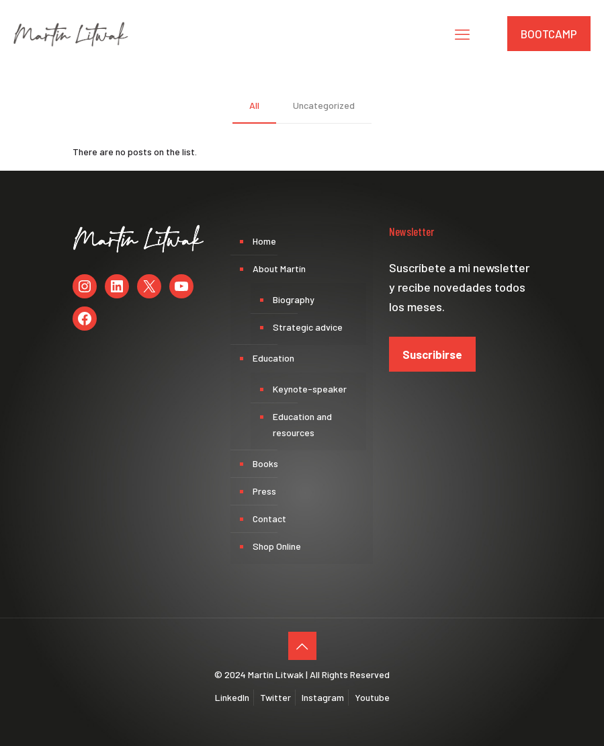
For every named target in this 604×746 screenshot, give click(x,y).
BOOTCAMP (549, 33)
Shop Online (277, 546)
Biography (293, 299)
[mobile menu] (462, 33)
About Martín (279, 268)
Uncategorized (324, 105)
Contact (269, 518)
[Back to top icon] (302, 646)
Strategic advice (308, 327)
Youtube (372, 697)
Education (273, 358)
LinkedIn (232, 697)
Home (264, 241)
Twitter (275, 697)
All (254, 105)
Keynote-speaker (310, 389)
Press (264, 491)
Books (265, 463)
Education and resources (302, 424)
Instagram (323, 697)
